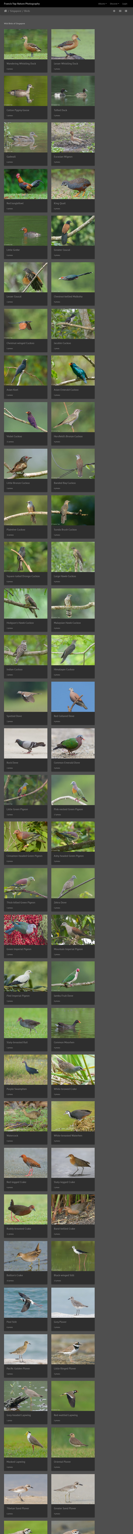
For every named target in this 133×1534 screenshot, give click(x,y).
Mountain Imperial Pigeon (21, 627)
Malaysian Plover (59, 976)
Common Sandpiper (17, 1194)
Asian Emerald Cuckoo (19, 278)
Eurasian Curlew (59, 1063)
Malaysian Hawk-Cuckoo (63, 409)
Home (5, 11)
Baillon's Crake (58, 802)
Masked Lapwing (16, 932)
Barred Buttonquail (60, 1412)
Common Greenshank (18, 1281)
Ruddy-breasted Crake (104, 758)
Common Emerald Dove (63, 496)
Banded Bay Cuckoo (60, 322)
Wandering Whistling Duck (21, 60)
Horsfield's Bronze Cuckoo (106, 278)
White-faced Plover (103, 976)
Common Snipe (58, 1150)
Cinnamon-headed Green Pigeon (67, 540)
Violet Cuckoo (57, 278)
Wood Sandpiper (59, 1238)
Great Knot (12, 1325)
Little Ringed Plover (18, 889)
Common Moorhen (60, 671)
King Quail (55, 147)
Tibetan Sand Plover (103, 932)
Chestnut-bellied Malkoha (106, 191)
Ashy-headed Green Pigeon (107, 540)
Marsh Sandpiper (16, 1238)
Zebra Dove (56, 584)
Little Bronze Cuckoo (18, 322)
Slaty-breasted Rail (17, 671)
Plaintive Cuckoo (101, 322)
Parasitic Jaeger (58, 1456)
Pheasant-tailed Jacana (105, 1020)
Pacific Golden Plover (104, 845)
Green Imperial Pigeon (104, 584)
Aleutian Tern (14, 1499)
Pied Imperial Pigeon (61, 627)
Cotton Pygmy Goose (103, 60)
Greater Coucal (15, 191)
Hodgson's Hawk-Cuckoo (20, 409)
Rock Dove (12, 496)
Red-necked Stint (59, 1368)
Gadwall (54, 104)
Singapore (15, 11)
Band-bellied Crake (17, 802)
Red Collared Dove (102, 453)
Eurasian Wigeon (101, 104)
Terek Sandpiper (101, 1150)
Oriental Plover (58, 932)
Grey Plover (56, 845)
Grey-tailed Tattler (102, 1194)
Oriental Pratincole (17, 1456)
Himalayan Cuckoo (17, 453)
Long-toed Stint (101, 1368)
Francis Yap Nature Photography (22, 3)
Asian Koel (98, 235)
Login (124, 3)
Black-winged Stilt (102, 802)
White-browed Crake (18, 714)
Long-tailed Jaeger (102, 1456)
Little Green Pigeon (103, 496)
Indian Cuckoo (100, 409)
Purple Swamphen (102, 671)
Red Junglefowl (15, 147)
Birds (27, 11)
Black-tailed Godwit (17, 1107)
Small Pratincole (101, 1412)
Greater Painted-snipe (62, 1020)
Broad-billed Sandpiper (105, 1325)
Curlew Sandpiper (16, 1368)
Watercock (55, 714)
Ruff (52, 1325)
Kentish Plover (15, 1020)
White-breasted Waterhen (106, 714)
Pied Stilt (12, 845)
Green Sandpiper (59, 1194)
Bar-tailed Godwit (102, 1063)
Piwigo (72, 1528)
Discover (114, 3)
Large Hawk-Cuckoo (103, 365)
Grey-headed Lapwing (62, 889)
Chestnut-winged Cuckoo (20, 235)
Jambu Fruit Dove (102, 627)
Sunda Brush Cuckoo (18, 365)
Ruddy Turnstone (59, 1281)
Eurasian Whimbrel (17, 1063)
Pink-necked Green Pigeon (21, 540)
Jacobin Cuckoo (58, 235)
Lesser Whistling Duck (62, 60)
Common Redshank (103, 1238)
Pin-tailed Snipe (15, 1150)
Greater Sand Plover (18, 976)
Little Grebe (98, 147)
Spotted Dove (57, 453)
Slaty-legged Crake (60, 758)
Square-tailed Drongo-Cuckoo (66, 365)
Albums (101, 3)
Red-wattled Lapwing (104, 889)
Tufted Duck (13, 104)
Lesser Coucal (57, 191)
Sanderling (13, 1412)
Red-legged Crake (16, 758)
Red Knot (97, 1281)
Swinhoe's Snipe (101, 1107)
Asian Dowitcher (59, 1107)
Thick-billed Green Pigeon (21, 584)
